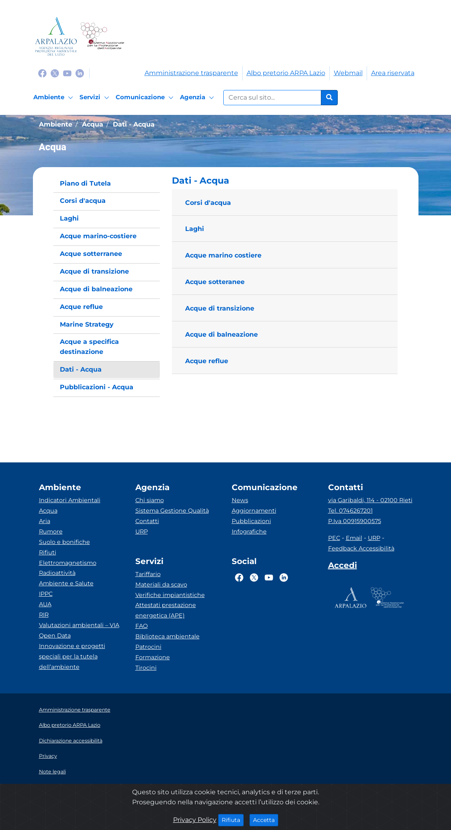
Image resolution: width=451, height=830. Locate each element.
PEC (334, 538)
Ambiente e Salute (66, 583)
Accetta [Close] (265, 820)
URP (141, 531)
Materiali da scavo (161, 584)
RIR (44, 614)
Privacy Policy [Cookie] (194, 820)
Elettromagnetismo (67, 562)
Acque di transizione (219, 308)
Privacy (48, 756)
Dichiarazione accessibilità (70, 741)
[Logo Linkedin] (79, 73)
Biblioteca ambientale (167, 636)
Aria (44, 521)
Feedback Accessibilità (361, 548)
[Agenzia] (198, 97)
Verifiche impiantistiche (170, 595)
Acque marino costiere (223, 255)
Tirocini (146, 667)
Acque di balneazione (221, 334)
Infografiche (249, 531)
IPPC (46, 593)
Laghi (194, 229)
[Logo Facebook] (42, 73)
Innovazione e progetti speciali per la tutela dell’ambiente (72, 656)
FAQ (141, 626)
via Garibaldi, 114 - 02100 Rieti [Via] (370, 500)
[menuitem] (106, 184)
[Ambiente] (54, 97)
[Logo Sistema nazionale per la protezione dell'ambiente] (102, 36)
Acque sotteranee (215, 282)
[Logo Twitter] (54, 73)
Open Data (55, 635)
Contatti (147, 521)
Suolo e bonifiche (64, 542)
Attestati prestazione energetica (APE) (165, 610)
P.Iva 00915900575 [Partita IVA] (354, 521)
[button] (285, 181)
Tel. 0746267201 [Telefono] (350, 510)
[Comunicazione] (145, 97)
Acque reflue (206, 361)
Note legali (52, 772)
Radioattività (57, 573)
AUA (45, 604)
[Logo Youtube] (67, 73)
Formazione (152, 657)
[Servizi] (95, 97)
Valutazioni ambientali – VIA (79, 625)
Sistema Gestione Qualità (172, 510)
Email (354, 538)
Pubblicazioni (251, 521)
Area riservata (392, 73)
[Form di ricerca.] (272, 97)
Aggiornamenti (254, 510)
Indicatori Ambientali (69, 500)
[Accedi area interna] (342, 566)
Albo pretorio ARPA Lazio (286, 73)
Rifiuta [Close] (233, 820)
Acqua (48, 510)
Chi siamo (149, 500)
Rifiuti (47, 552)
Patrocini (148, 646)
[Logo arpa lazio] (56, 36)
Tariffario (148, 574)
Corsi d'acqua (208, 202)
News (240, 500)
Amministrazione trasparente (191, 73)
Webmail (348, 73)
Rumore (51, 531)
